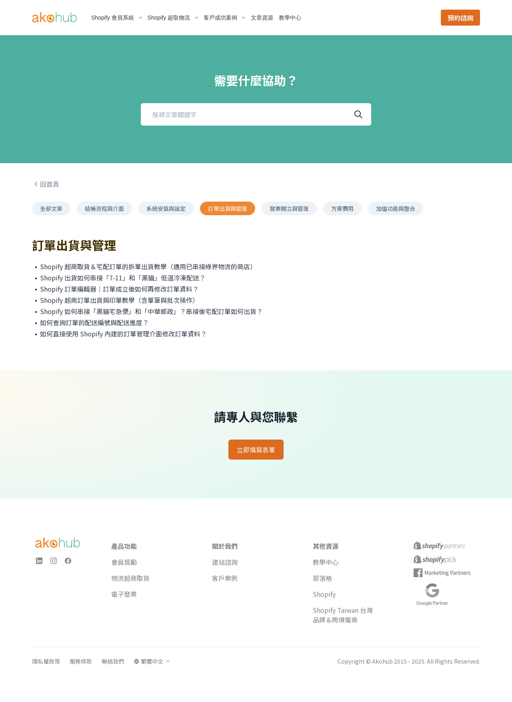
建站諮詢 (225, 562)
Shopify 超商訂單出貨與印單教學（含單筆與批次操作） (119, 300)
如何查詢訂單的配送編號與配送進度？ (94, 322)
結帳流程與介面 (104, 208)
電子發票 (124, 594)
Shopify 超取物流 (173, 17)
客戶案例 (225, 578)
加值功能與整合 (395, 208)
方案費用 (342, 208)
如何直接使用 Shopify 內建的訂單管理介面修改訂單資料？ (123, 333)
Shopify (324, 594)
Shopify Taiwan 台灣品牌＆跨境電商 (343, 614)
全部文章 (51, 208)
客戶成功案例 (224, 17)
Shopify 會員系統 (116, 17)
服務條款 (81, 661)
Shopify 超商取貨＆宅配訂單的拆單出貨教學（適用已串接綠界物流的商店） (148, 266)
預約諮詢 (460, 17)
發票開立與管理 (289, 208)
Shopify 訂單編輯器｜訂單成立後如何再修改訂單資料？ (119, 289)
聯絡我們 (113, 661)
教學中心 (325, 562)
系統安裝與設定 (166, 208)
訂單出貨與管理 (227, 208)
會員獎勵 (124, 562)
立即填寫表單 (256, 449)
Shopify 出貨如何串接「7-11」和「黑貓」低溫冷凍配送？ (123, 277)
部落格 (322, 578)
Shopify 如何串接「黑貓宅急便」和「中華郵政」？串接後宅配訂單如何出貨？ (151, 311)
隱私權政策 (46, 661)
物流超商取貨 (130, 578)
